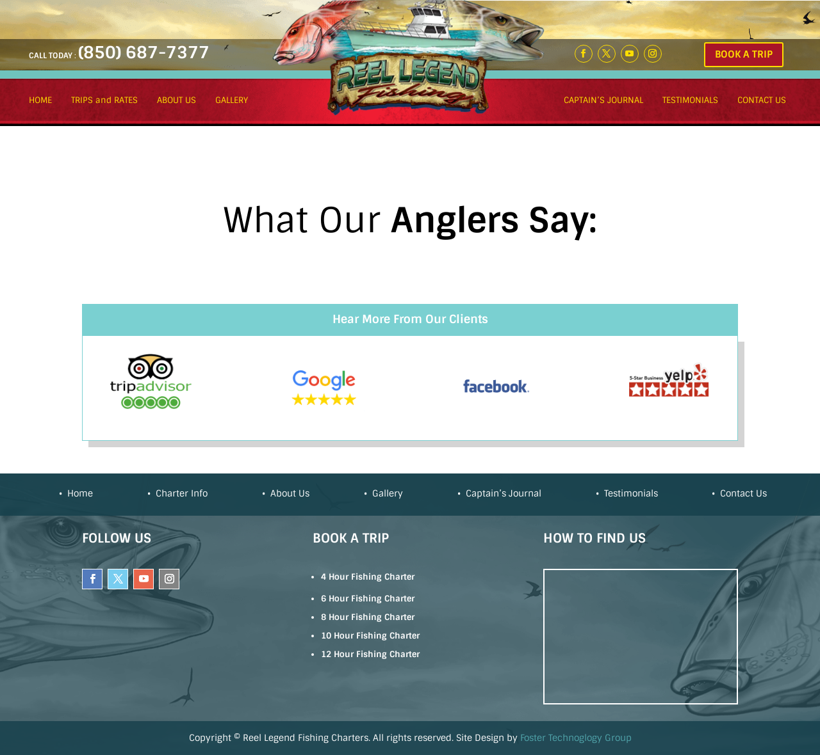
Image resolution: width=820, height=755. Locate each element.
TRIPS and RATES (104, 101)
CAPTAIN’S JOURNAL (603, 101)
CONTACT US (761, 101)
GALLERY (231, 101)
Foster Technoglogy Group (576, 737)
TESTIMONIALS (690, 101)
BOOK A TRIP (744, 54)
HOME (40, 101)
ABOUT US (176, 101)
